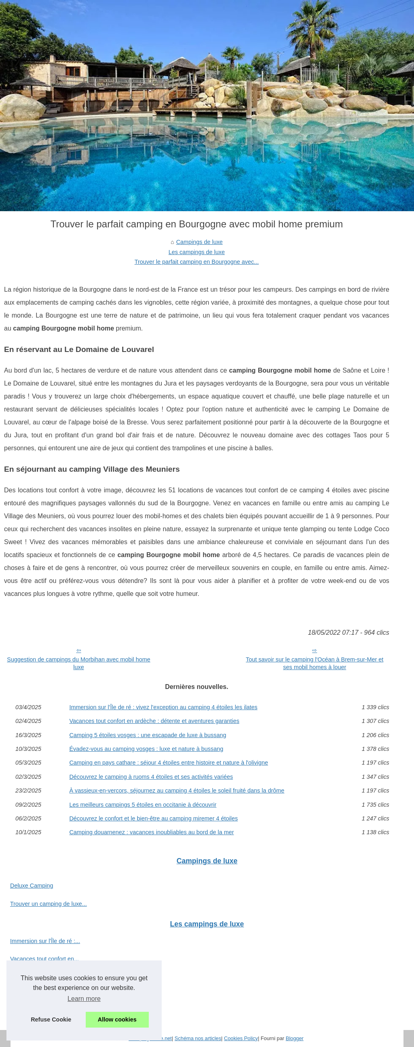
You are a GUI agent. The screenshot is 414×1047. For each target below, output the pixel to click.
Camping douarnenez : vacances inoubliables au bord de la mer (151, 832)
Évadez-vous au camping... (45, 995)
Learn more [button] (84, 998)
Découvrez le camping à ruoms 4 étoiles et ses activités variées (151, 777)
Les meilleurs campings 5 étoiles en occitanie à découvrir (142, 805)
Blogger (295, 1038)
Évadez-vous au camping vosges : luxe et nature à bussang (146, 749)
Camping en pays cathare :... (47, 1013)
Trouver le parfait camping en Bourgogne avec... (197, 262)
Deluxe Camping (31, 885)
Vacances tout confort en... (44, 959)
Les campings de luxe (197, 252)
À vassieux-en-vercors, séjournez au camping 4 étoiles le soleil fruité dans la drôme (176, 790)
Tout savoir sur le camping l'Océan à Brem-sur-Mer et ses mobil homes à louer (314, 663)
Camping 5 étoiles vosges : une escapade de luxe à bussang (147, 735)
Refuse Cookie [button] (51, 1019)
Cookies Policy (241, 1038)
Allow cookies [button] (117, 1019)
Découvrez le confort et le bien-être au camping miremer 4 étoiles (153, 818)
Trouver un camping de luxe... (48, 904)
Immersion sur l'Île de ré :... (45, 941)
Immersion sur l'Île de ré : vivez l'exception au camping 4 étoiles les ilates (163, 707)
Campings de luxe (199, 242)
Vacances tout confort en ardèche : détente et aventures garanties (154, 721)
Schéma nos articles (198, 1038)
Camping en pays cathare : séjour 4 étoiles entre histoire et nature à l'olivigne (168, 762)
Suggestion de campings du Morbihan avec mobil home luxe (78, 663)
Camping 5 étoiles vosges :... (47, 977)
